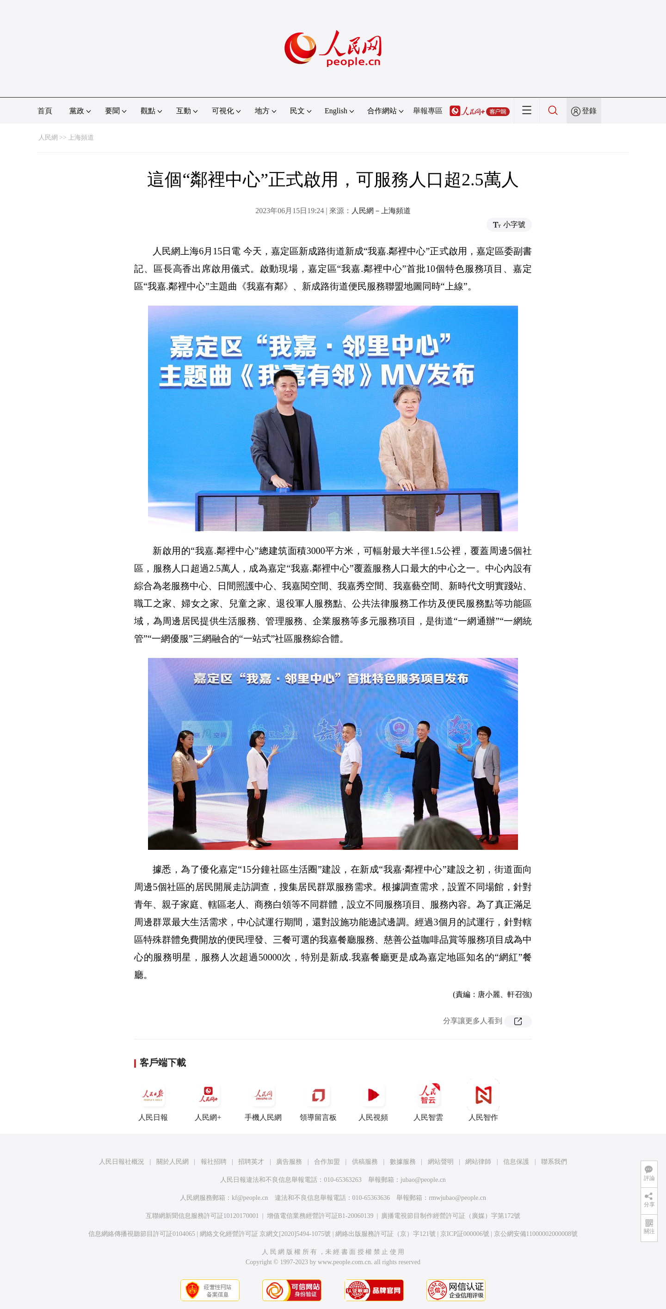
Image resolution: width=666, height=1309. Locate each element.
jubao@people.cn (423, 1179)
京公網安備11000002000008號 (536, 1233)
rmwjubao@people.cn (457, 1197)
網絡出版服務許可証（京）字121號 (385, 1233)
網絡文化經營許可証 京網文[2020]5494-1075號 (265, 1233)
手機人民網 (263, 1100)
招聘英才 (251, 1161)
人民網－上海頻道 (381, 211)
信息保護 (516, 1161)
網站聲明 (441, 1161)
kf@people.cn (250, 1197)
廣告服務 (289, 1161)
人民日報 (153, 1100)
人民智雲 (428, 1100)
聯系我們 (554, 1161)
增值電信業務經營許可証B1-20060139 (320, 1215)
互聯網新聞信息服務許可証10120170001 (202, 1215)
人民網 (48, 137)
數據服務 (403, 1161)
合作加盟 (327, 1161)
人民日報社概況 (121, 1161)
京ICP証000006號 (464, 1233)
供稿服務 (365, 1161)
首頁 (44, 111)
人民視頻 (373, 1100)
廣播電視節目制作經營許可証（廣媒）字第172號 (450, 1215)
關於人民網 (172, 1161)
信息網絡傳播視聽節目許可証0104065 (141, 1233)
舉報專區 (428, 111)
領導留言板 (318, 1100)
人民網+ (208, 1100)
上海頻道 (81, 137)
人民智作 (483, 1100)
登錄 (589, 111)
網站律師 (478, 1161)
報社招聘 (214, 1161)
